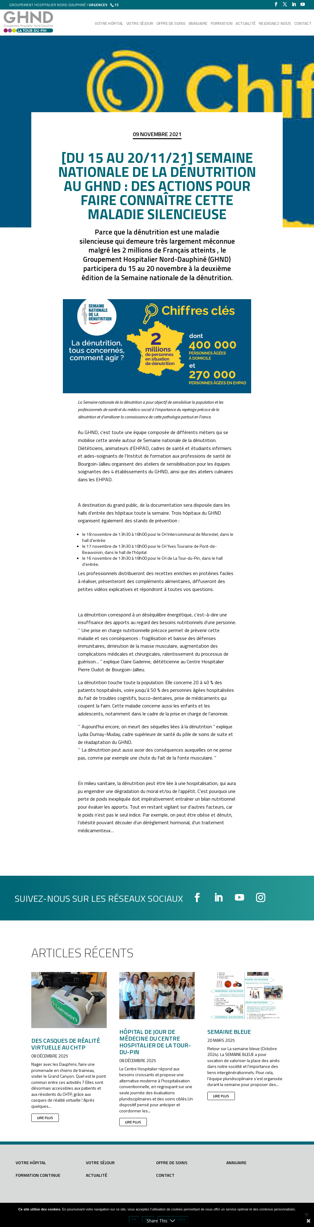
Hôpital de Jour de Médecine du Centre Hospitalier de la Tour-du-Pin (155, 1042)
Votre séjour (139, 23)
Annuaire (198, 23)
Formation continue (38, 1175)
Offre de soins (171, 23)
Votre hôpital (109, 23)
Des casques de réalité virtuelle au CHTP (65, 1044)
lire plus (45, 1118)
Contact (303, 23)
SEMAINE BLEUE (229, 1031)
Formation (222, 23)
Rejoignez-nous (275, 23)
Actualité (246, 23)
